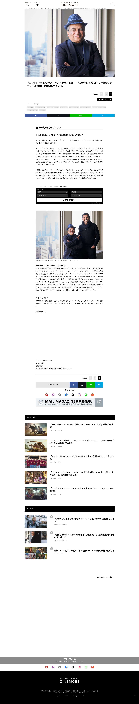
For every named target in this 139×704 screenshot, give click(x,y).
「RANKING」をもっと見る (104, 577)
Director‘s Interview (44, 8)
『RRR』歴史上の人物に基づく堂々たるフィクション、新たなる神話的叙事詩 (82, 425)
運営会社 (73, 692)
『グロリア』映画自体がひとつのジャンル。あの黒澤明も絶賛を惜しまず (84, 520)
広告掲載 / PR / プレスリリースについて (85, 691)
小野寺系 (60, 446)
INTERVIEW (30, 107)
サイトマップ (83, 692)
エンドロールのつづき (52, 107)
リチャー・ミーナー (85, 107)
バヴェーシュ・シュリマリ (99, 107)
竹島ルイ (60, 430)
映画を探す (28, 4)
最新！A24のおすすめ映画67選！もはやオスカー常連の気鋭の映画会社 (84, 551)
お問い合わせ (57, 691)
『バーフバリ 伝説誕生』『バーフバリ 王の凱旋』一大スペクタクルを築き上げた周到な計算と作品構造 (82, 441)
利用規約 (67, 691)
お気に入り (37, 4)
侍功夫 (59, 462)
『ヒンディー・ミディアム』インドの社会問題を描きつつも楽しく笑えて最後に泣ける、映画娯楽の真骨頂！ (82, 473)
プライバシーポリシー (61, 692)
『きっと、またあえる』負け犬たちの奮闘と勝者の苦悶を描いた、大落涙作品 (82, 457)
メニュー (112, 4)
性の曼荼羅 (51, 148)
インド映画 (42, 110)
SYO (63, 554)
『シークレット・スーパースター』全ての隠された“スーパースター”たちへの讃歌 (81, 489)
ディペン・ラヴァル (32, 110)
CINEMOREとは (46, 691)
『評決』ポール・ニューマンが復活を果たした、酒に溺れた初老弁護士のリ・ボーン (84, 536)
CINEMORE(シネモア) (32, 8)
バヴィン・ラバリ (73, 107)
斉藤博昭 (64, 524)
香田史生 (36, 104)
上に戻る (135, 696)
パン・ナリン (63, 107)
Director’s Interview (40, 107)
